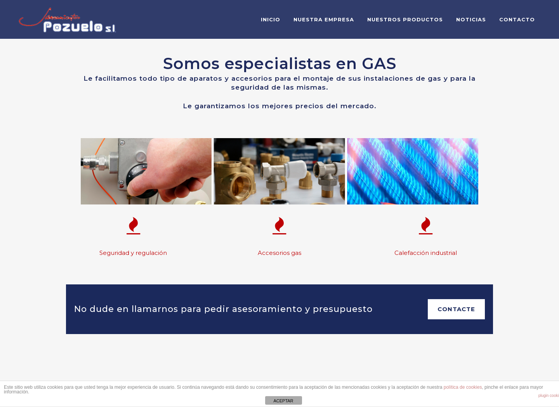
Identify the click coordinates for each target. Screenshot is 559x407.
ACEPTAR (283, 400)
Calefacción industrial (425, 252)
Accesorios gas (279, 252)
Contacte (456, 309)
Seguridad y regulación (133, 252)
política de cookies (463, 387)
